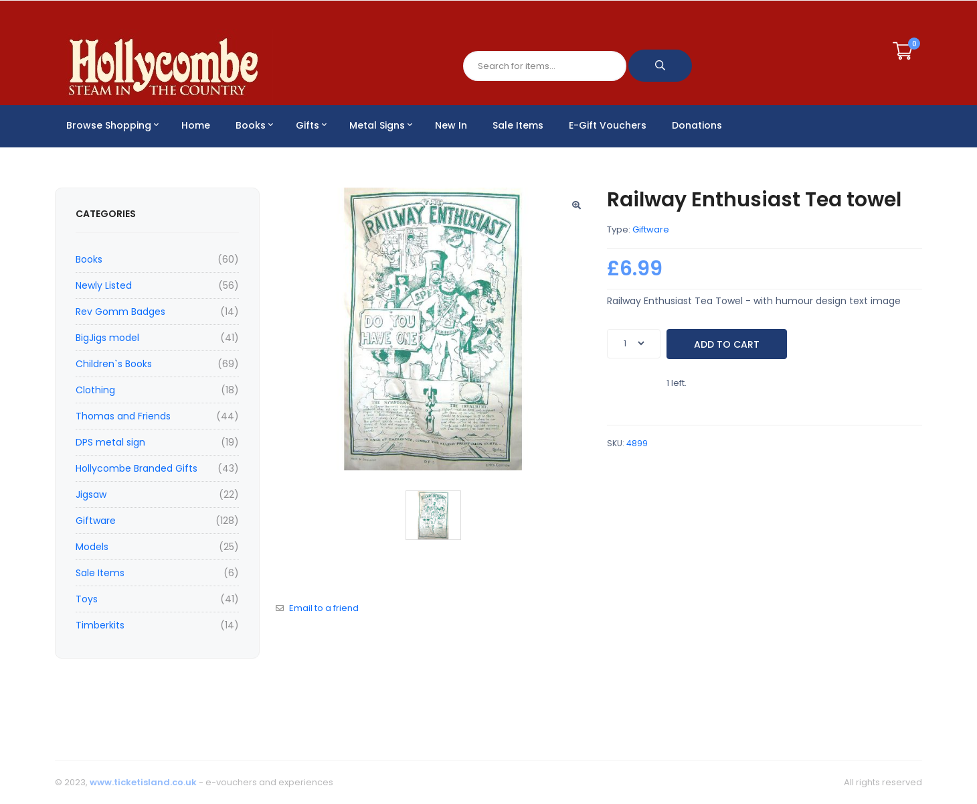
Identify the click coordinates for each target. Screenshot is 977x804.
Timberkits (100, 625)
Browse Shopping (112, 125)
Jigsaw (91, 494)
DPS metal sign (110, 442)
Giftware (96, 520)
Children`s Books (114, 364)
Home (195, 125)
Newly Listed (104, 285)
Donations (697, 125)
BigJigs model (107, 337)
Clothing (95, 390)
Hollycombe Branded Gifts (136, 468)
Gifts (311, 125)
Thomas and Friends (123, 416)
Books (254, 125)
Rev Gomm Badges (120, 311)
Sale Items (518, 125)
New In (451, 125)
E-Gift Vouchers (607, 125)
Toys (87, 599)
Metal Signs (380, 125)
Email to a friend (324, 608)
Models (92, 546)
